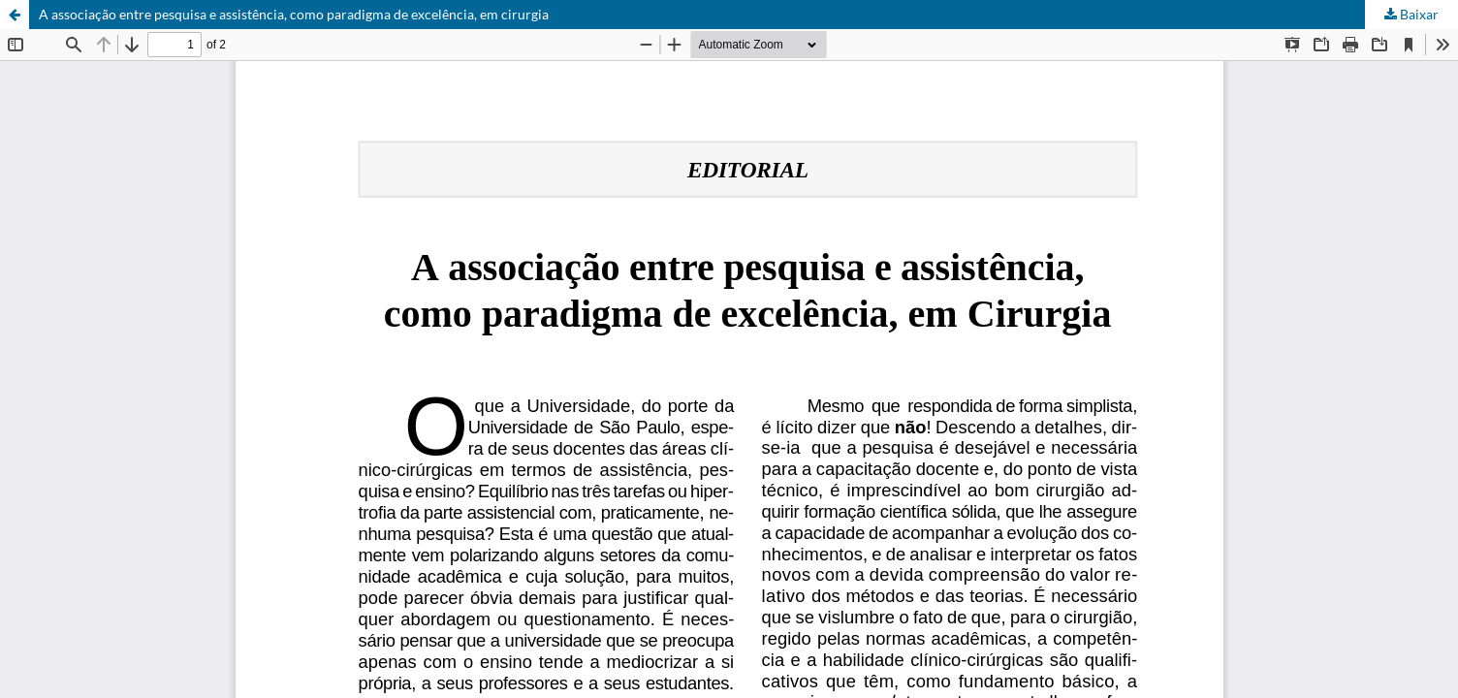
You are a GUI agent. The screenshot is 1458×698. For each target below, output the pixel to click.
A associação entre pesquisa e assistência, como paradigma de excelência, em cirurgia (294, 14)
